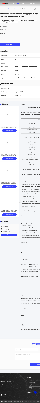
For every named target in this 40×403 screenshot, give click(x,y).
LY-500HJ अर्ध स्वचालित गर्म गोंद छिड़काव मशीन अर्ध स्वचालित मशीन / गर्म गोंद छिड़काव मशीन (9, 184)
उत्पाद (18, 3)
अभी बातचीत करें (10, 44)
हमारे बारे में (24, 3)
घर (13, 3)
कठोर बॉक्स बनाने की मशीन (12, 9)
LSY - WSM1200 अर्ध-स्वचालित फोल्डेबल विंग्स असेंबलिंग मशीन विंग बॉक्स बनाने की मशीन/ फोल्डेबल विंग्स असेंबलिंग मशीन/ (8, 156)
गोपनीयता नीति (4, 401)
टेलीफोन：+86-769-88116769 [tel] (7, 381)
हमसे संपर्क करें (33, 3)
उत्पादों (5, 9)
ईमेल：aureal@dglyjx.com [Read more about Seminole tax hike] (7, 384)
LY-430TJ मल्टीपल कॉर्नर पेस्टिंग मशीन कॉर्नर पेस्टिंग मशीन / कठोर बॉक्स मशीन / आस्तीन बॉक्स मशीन (9, 212)
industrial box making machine (31, 329)
